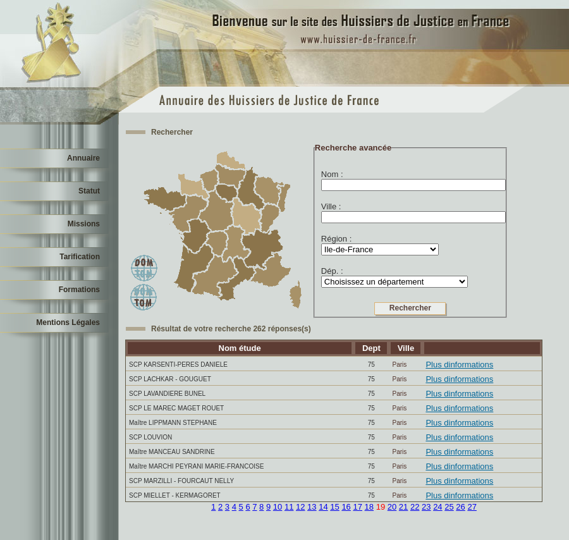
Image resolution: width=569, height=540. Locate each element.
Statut (89, 191)
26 (460, 507)
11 (288, 507)
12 (300, 507)
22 (414, 507)
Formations (79, 289)
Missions (84, 223)
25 (448, 507)
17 (357, 507)
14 (323, 507)
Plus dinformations (459, 364)
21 (403, 507)
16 (345, 507)
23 (426, 507)
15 (334, 507)
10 (277, 507)
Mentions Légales (68, 322)
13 (311, 507)
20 (392, 507)
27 (471, 507)
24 (437, 507)
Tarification (79, 256)
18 (369, 507)
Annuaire (83, 158)
